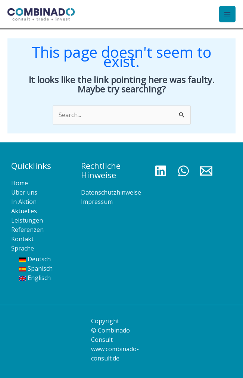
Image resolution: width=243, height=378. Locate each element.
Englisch (35, 278)
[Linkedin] (161, 171)
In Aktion (24, 202)
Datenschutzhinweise (111, 192)
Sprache (22, 248)
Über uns (24, 192)
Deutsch (35, 259)
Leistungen (27, 220)
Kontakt (22, 239)
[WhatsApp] (183, 171)
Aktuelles (24, 211)
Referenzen (27, 230)
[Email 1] (206, 171)
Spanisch (36, 268)
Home (19, 183)
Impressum (97, 202)
